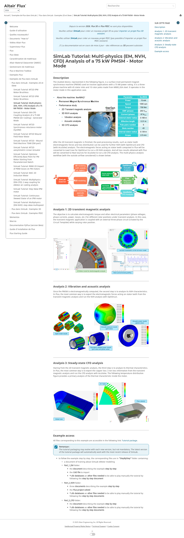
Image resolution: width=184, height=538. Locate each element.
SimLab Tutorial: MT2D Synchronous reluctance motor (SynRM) (28, 127)
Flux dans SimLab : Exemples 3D (26, 209)
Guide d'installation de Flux (22, 229)
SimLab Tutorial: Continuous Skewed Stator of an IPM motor (28, 197)
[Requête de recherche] (141, 5)
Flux (11, 50)
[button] (9, 26)
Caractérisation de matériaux (23, 58)
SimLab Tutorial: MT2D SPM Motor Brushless (26, 98)
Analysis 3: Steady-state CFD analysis (165, 46)
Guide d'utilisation (18, 30)
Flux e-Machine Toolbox (20, 70)
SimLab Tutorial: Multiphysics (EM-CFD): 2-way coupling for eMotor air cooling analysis (27, 182)
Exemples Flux (16, 74)
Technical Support (99, 526)
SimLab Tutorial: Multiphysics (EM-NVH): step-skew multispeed (29, 204)
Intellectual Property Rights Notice (77, 526)
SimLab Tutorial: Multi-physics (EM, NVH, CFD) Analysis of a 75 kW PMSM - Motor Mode (109, 15)
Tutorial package (129, 440)
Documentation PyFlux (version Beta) (26, 225)
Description (160, 27)
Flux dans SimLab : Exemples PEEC (27, 213)
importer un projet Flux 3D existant (120, 32)
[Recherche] (172, 6)
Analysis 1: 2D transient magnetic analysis (165, 32)
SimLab (76, 31)
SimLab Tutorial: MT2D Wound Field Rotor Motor (27, 135)
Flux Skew (14, 54)
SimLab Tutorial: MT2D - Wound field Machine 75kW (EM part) (28, 142)
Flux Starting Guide (18, 233)
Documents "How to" (19, 38)
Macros (13, 221)
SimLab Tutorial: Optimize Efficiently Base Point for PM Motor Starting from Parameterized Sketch (26, 158)
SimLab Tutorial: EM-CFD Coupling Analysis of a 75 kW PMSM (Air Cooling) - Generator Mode (28, 116)
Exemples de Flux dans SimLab (24, 15)
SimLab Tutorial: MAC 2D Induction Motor (25, 174)
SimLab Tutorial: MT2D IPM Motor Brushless (26, 91)
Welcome (14, 26)
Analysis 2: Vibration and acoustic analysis (166, 39)
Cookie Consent (113, 526)
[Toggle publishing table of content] (6, 22)
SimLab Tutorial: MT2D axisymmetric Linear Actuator (27, 149)
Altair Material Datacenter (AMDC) (25, 62)
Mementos (14, 217)
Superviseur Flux (17, 46)
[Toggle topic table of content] (178, 22)
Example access (162, 51)
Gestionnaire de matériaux (22, 67)
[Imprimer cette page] (181, 15)
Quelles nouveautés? (19, 34)
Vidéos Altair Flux (17, 42)
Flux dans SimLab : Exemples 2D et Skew (55, 15)
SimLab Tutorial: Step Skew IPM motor (28, 190)
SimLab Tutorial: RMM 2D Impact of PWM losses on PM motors (29, 167)
